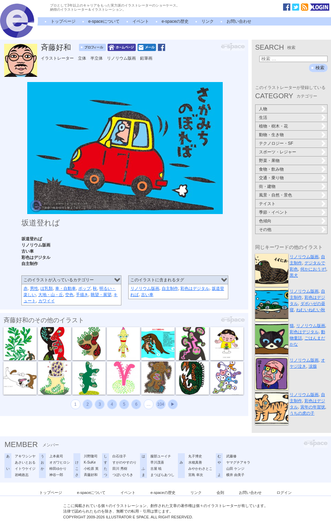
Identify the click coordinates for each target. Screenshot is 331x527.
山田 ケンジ (235, 468)
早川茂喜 (157, 462)
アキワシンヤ (25, 456)
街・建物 (267, 186)
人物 (263, 109)
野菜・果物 (269, 160)
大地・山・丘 (50, 294)
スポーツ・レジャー (277, 152)
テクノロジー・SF (276, 143)
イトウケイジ (25, 468)
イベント (140, 21)
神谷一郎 (56, 475)
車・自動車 (65, 288)
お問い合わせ (239, 21)
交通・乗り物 (271, 177)
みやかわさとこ (200, 468)
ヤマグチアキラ (238, 462)
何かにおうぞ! (313, 269)
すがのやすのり (124, 462)
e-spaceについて (104, 21)
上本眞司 (56, 456)
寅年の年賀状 (312, 407)
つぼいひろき (122, 475)
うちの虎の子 (302, 413)
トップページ (63, 21)
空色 (69, 294)
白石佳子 (119, 456)
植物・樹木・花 (273, 126)
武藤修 (231, 456)
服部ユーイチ (160, 456)
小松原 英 (91, 468)
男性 (34, 288)
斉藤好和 (56, 47)
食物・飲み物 (271, 169)
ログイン (284, 492)
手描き (82, 294)
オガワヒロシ (59, 462)
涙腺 (313, 366)
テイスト (267, 203)
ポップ (84, 288)
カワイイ (46, 300)
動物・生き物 (271, 134)
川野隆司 (91, 456)
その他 (265, 229)
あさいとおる (25, 462)
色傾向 (265, 221)
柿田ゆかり (58, 468)
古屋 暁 (156, 468)
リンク (207, 21)
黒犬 (294, 275)
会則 (220, 492)
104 (160, 404)
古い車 (147, 294)
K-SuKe (90, 462)
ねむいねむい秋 (310, 309)
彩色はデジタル (194, 288)
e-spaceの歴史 (175, 21)
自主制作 (170, 288)
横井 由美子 (235, 475)
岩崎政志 (22, 475)
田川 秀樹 (119, 468)
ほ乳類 (46, 288)
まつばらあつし (162, 475)
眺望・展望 (101, 294)
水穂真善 (195, 462)
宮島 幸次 (195, 475)
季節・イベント (273, 212)
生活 (263, 117)
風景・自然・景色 (275, 195)
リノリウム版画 (144, 288)
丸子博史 (195, 456)
